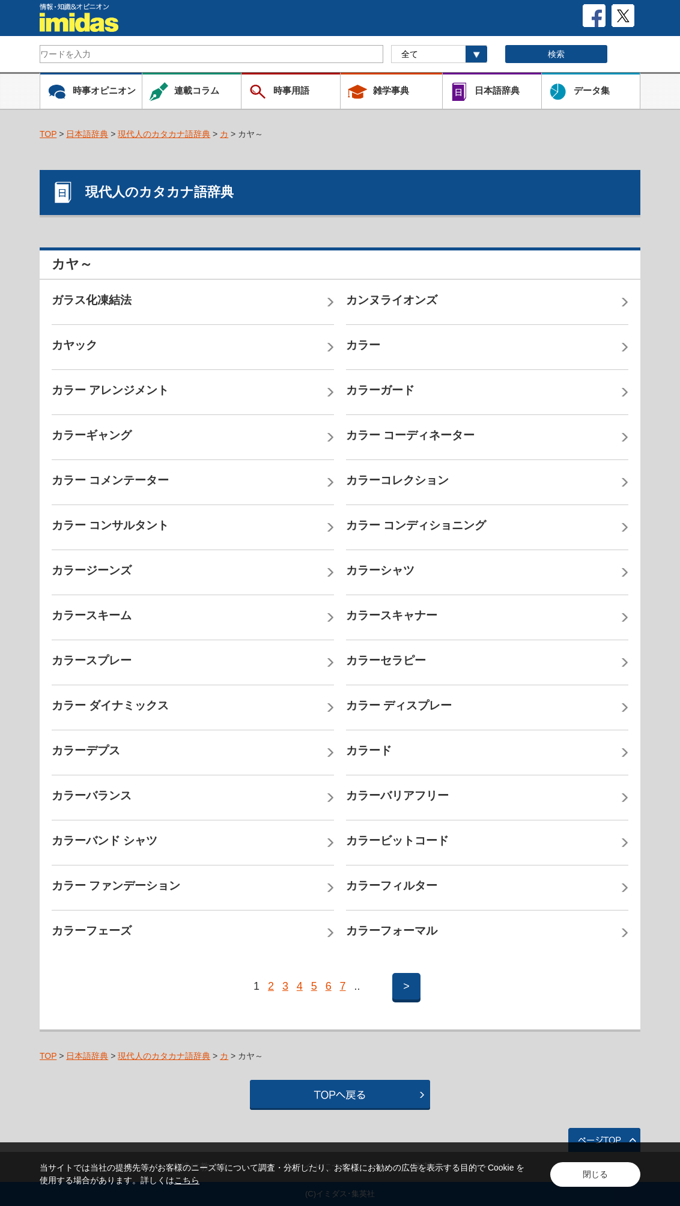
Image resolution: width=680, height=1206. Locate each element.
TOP (48, 134)
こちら (186, 1180)
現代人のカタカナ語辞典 (164, 134)
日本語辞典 (87, 134)
